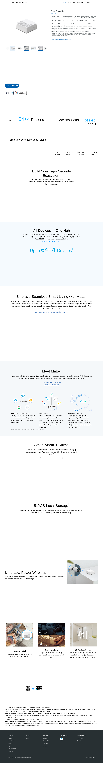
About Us (45, 738)
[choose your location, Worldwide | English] (89, 757)
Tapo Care (11, 751)
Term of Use (45, 746)
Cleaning (10, 743)
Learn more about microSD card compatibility (61, 39)
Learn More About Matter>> (51, 382)
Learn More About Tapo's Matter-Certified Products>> (51, 312)
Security (10, 738)
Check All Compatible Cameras (51, 241)
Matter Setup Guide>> (51, 385)
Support (27, 738)
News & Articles (46, 740)
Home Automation (12, 748)
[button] (45, 48)
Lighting (10, 746)
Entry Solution (12, 740)
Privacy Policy (46, 743)
